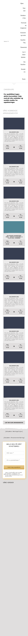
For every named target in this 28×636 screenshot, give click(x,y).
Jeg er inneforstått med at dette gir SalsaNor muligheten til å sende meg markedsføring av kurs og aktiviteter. (14, 474)
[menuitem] (23, 78)
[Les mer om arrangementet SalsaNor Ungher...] (14, 134)
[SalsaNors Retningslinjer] (14, 431)
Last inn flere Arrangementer (14, 422)
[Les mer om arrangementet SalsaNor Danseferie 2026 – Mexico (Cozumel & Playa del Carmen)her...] (14, 233)
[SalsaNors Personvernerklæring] (14, 437)
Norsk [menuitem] (5, 41)
